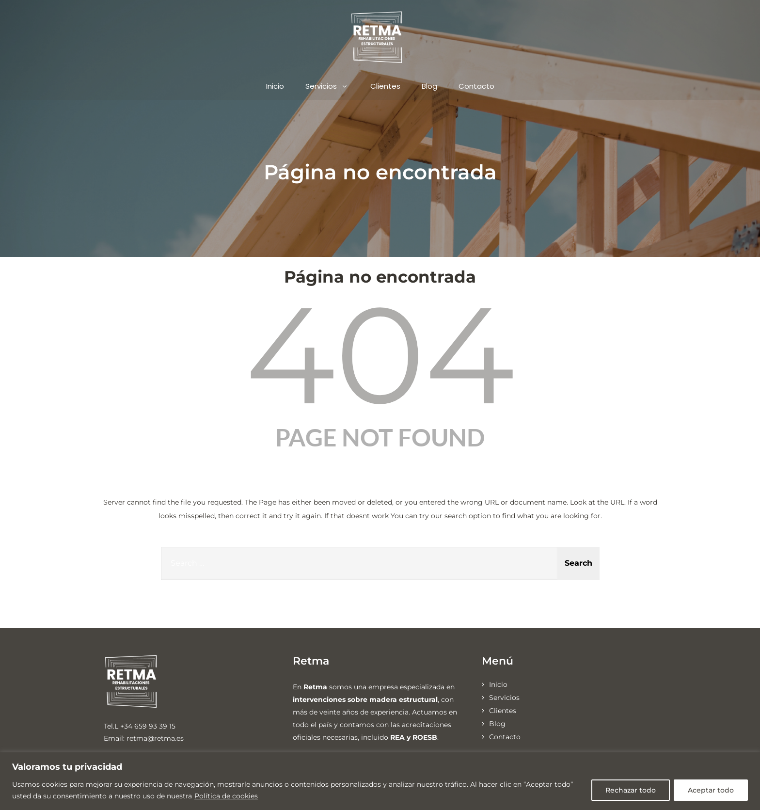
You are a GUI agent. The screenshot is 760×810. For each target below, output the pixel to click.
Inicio (275, 86)
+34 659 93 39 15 (147, 726)
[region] (380, 781)
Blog (429, 86)
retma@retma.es (155, 738)
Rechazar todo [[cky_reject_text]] (630, 790)
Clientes (385, 86)
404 (380, 354)
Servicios (327, 86)
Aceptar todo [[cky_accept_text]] (711, 790)
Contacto (476, 86)
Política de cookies (226, 796)
